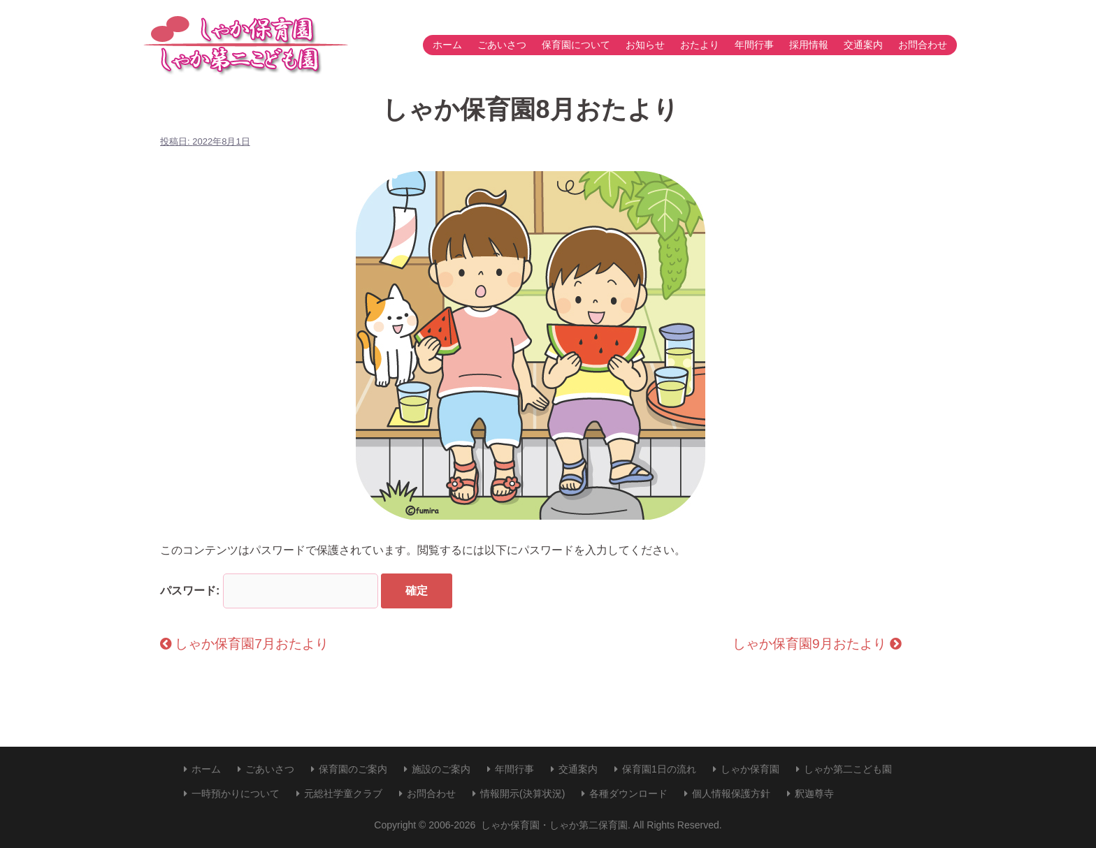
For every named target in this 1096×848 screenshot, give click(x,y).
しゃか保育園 (750, 769)
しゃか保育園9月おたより (817, 643)
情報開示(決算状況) (522, 793)
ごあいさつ (501, 44)
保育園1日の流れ (659, 769)
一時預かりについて (236, 793)
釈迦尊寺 (814, 793)
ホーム (447, 44)
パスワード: (269, 590)
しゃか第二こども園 (848, 769)
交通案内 (863, 44)
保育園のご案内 (353, 769)
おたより (699, 44)
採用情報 (808, 44)
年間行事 (754, 44)
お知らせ (645, 44)
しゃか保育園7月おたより (244, 643)
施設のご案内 (441, 769)
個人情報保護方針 (731, 793)
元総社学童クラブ (343, 793)
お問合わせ (922, 44)
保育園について (576, 44)
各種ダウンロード (628, 793)
